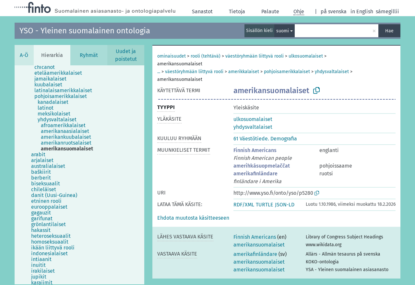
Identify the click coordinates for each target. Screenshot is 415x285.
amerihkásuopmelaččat (261, 166)
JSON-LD (284, 205)
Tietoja (237, 11)
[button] (193, 218)
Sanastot (202, 11)
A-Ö (24, 55)
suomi (282, 31)
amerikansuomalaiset (259, 245)
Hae (389, 31)
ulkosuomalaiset (306, 56)
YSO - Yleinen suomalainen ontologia (84, 30)
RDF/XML (243, 205)
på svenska (334, 11)
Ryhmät (89, 55)
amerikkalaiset (243, 71)
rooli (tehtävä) (205, 56)
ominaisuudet (171, 56)
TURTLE (264, 205)
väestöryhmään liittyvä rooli (254, 56)
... (158, 71)
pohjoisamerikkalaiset (287, 71)
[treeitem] (47, 67)
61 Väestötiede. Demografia (265, 139)
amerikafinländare (255, 173)
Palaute (270, 11)
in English (361, 11)
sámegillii (387, 11)
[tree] (79, 174)
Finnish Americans (255, 150)
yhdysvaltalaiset (332, 71)
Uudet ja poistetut (126, 55)
